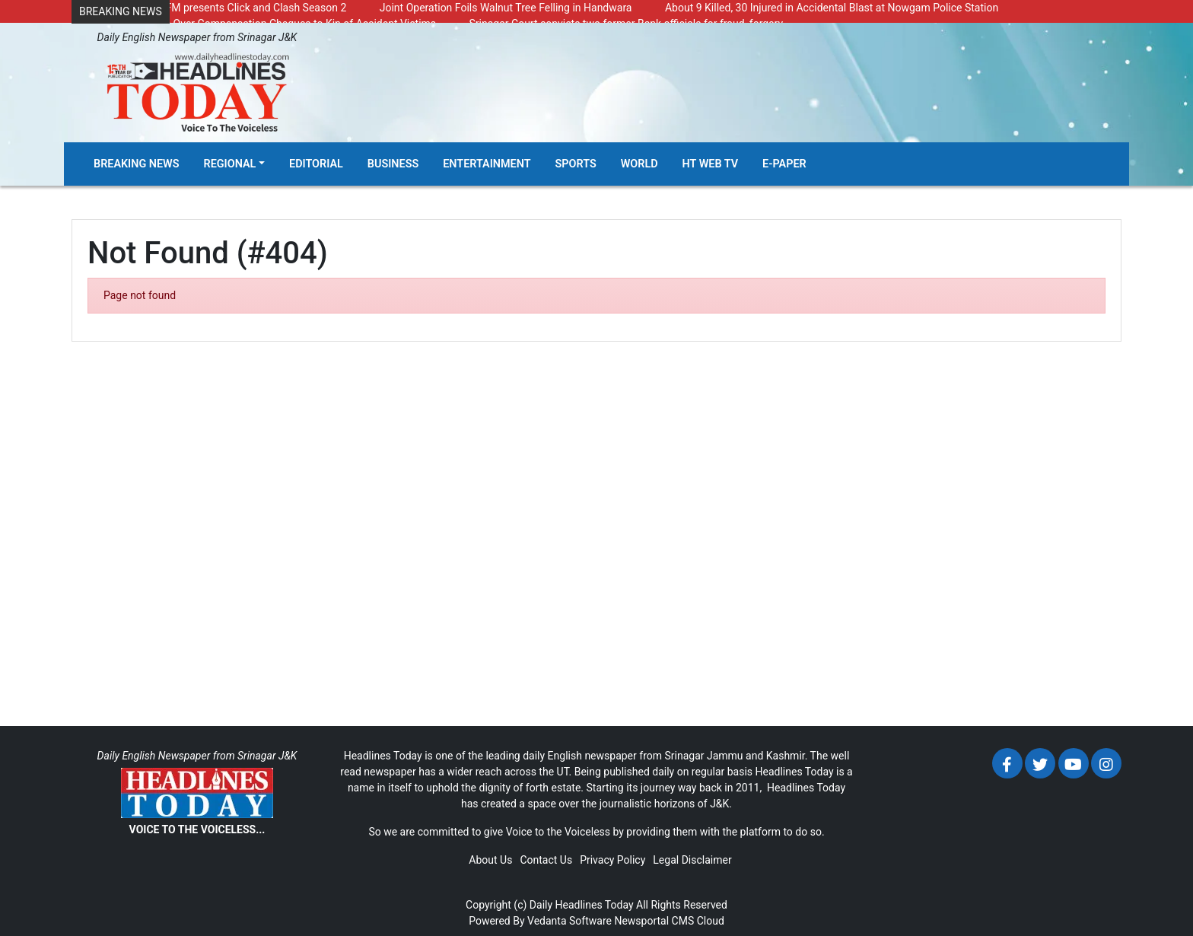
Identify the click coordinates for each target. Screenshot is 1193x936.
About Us (490, 860)
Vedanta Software (569, 921)
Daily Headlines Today (582, 905)
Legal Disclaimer (692, 860)
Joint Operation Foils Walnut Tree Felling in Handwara (506, 8)
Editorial (316, 164)
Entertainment (486, 164)
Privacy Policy (612, 860)
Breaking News (137, 164)
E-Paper (784, 164)
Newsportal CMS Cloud (669, 921)
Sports (575, 164)
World (639, 164)
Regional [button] (230, 164)
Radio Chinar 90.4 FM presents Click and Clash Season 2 (212, 8)
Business (392, 164)
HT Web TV (710, 164)
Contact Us (546, 860)
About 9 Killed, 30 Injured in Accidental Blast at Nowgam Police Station (831, 8)
